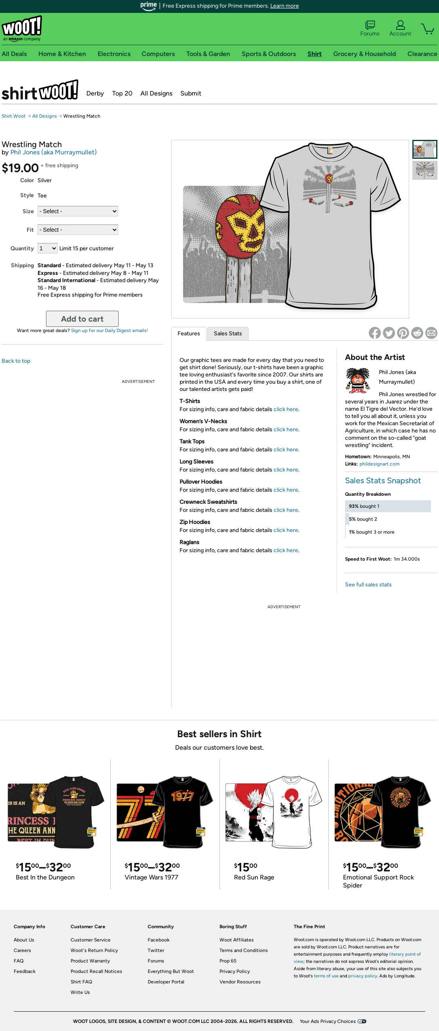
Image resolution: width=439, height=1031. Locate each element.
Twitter (156, 950)
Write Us (80, 992)
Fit (30, 230)
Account (400, 28)
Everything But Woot (171, 971)
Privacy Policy (235, 971)
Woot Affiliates (237, 940)
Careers (22, 950)
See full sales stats (368, 584)
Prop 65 (228, 961)
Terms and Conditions (244, 950)
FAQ (18, 961)
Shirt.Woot (40, 89)
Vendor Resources (240, 982)
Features (189, 333)
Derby (95, 93)
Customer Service (91, 940)
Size (28, 211)
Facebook (158, 940)
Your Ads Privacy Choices (328, 1021)
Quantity (22, 248)
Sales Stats (228, 333)
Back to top (16, 361)
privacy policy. (363, 976)
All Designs (156, 93)
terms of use (326, 976)
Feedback (25, 971)
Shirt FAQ (81, 982)
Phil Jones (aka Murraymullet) (53, 152)
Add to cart (82, 319)
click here (286, 409)
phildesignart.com (379, 464)
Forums (370, 28)
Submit (190, 93)
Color (27, 180)
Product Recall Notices (96, 971)
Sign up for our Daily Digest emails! (109, 330)
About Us (24, 940)
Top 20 (122, 93)
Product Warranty (90, 961)
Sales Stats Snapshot (383, 480)
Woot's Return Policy (94, 950)
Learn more (284, 5)
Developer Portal (166, 982)
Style (27, 195)
